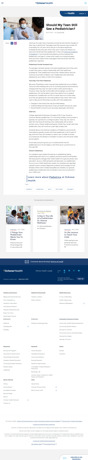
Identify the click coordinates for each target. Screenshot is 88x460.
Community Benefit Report (67, 326)
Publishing (6, 370)
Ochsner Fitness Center (38, 387)
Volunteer (62, 354)
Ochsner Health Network (11, 400)
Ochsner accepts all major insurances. (44, 424)
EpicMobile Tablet (36, 444)
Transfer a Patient (36, 297)
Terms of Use (66, 421)
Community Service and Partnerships (70, 333)
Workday (6, 330)
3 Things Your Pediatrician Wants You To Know (16, 236)
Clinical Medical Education (11, 357)
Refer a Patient (36, 300)
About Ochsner (8, 379)
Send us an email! (57, 262)
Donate (61, 350)
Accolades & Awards (9, 390)
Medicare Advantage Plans (39, 323)
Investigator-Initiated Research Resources (40, 367)
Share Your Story (8, 313)
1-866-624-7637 (23, 279)
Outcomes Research (37, 357)
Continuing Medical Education (12, 363)
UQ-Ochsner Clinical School (11, 354)
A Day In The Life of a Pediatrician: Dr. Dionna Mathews (45, 219)
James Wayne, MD (17, 247)
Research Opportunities (38, 363)
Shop (33, 379)
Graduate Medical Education (12, 360)
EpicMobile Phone (49, 444)
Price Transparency (9, 300)
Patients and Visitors (10, 292)
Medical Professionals (38, 292)
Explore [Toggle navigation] (82, 13)
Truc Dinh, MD (60, 32)
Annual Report (7, 387)
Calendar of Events (65, 339)
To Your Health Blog (65, 297)
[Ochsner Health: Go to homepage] (44, 3)
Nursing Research (36, 360)
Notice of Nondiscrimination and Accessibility (47, 421)
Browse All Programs (9, 350)
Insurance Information (10, 303)
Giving (61, 346)
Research (34, 346)
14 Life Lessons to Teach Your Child (71, 234)
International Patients (10, 306)
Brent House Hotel (37, 390)
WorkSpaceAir (7, 326)
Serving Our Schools (65, 330)
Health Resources (65, 292)
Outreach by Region (65, 336)
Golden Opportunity (65, 300)
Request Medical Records (11, 310)
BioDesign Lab (35, 372)
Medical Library (7, 367)
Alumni (5, 397)
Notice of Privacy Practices (25, 421)
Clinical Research (36, 350)
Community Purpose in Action (68, 319)
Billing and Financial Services (12, 297)
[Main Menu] (2, 3)
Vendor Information (76, 421)
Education (6, 346)
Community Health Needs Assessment (71, 323)
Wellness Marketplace (66, 303)
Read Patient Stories (9, 316)
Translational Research (38, 354)
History (5, 384)
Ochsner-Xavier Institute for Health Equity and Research (42, 376)
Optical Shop (35, 384)
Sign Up (81, 279)
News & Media (7, 393)
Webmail (6, 323)
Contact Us (6, 403)
